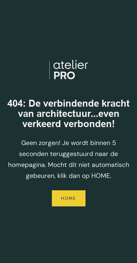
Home (68, 198)
